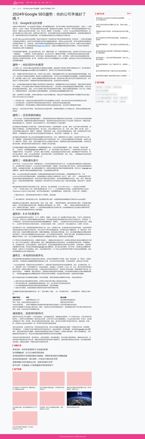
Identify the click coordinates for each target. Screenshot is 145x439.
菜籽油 (116, 98)
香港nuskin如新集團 (102, 90)
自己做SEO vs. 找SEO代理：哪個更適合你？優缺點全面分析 (24, 388)
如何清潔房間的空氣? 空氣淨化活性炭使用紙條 (111, 71)
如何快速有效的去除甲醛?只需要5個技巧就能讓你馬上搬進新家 (112, 52)
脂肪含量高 (123, 98)
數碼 (35, 2)
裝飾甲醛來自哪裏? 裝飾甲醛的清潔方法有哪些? (111, 76)
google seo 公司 (42, 46)
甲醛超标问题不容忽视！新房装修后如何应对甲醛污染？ (112, 32)
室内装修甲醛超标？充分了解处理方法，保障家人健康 (112, 65)
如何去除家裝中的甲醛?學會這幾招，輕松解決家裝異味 (112, 39)
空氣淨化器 (99, 87)
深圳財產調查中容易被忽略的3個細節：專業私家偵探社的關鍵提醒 (40, 355)
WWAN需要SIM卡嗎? (73, 407)
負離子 (108, 101)
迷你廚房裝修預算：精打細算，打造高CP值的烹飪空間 (35, 359)
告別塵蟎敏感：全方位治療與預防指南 (28, 352)
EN (50, 2)
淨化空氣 (107, 87)
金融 (47, 2)
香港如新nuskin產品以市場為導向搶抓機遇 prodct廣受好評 (110, 19)
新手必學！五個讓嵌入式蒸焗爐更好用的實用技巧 (33, 365)
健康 (27, 2)
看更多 (129, 13)
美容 (43, 2)
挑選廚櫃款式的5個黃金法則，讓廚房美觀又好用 (32, 362)
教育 (31, 2)
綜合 (39, 2)
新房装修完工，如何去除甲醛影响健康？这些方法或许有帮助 (112, 58)
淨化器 (115, 101)
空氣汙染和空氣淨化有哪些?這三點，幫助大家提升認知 (112, 25)
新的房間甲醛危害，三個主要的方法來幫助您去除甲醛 (112, 45)
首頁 (14, 8)
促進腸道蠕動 (100, 101)
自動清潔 (122, 101)
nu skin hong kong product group (106, 94)
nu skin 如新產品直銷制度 (103, 98)
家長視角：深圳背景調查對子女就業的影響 (30, 349)
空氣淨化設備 (117, 87)
